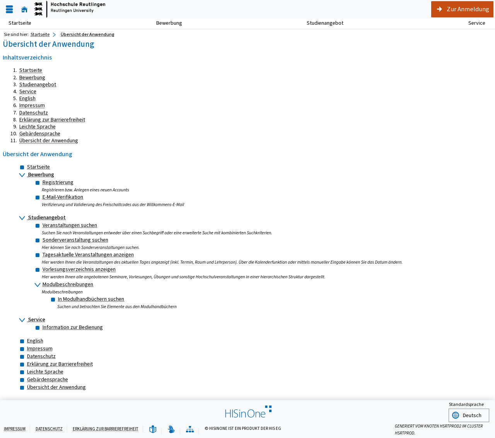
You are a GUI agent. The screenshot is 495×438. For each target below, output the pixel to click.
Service (472, 23)
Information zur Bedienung (73, 327)
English (27, 98)
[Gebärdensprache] (171, 428)
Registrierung (58, 182)
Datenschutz (33, 112)
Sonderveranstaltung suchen (75, 240)
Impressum (32, 105)
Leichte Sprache (37, 126)
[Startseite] (24, 9)
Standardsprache (466, 404)
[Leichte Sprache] (153, 428)
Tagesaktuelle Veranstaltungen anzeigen (88, 254)
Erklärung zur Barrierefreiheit (52, 119)
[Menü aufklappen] (9, 9)
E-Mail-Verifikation (63, 197)
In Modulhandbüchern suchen (91, 299)
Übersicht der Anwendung (48, 140)
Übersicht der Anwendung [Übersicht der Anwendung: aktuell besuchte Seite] (87, 34)
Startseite (20, 23)
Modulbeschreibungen (68, 284)
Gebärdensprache (39, 133)
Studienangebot (320, 23)
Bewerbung (165, 23)
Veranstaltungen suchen (70, 225)
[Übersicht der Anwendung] (190, 428)
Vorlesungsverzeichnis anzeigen (79, 269)
